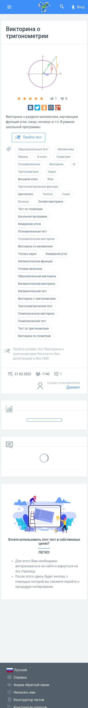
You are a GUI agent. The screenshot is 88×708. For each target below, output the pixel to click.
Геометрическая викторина (36, 313)
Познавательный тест (32, 231)
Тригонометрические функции (38, 186)
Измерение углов (29, 224)
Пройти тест (28, 137)
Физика (23, 156)
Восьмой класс (28, 179)
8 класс (42, 156)
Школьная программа (32, 216)
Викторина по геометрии (34, 336)
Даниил (73, 387)
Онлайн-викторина (50, 201)
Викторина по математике (35, 246)
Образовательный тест (33, 149)
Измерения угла (56, 254)
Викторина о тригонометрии (27, 32)
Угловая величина (30, 268)
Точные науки (27, 254)
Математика (66, 149)
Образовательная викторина (37, 276)
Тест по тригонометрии (33, 328)
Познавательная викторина (36, 239)
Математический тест (32, 291)
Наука (52, 171)
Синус (66, 194)
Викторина (56, 164)
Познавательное (29, 164)
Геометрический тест (32, 321)
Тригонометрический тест (35, 306)
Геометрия (63, 156)
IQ (74, 164)
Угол (50, 179)
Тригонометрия (28, 171)
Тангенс (47, 194)
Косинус (23, 201)
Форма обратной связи (31, 685)
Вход (77, 7)
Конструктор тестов (29, 700)
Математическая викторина (36, 283)
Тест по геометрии (30, 209)
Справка (20, 677)
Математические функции (35, 261)
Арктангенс (25, 194)
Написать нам (24, 692)
